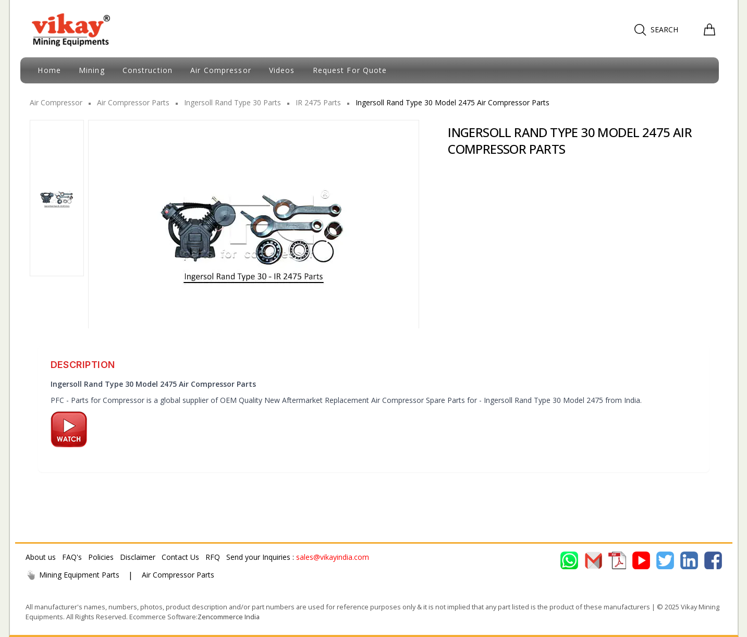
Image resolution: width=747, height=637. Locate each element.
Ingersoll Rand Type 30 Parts (232, 102)
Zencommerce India (229, 616)
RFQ (212, 557)
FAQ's (72, 557)
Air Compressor (56, 102)
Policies (101, 557)
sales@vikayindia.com (332, 557)
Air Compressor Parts (133, 102)
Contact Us (180, 557)
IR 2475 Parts (318, 102)
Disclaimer (137, 557)
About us (41, 557)
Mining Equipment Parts (72, 575)
